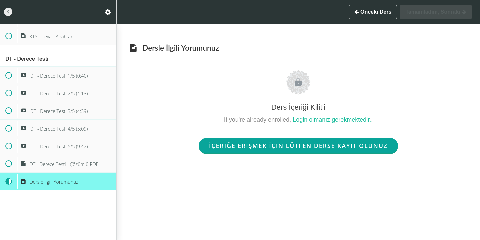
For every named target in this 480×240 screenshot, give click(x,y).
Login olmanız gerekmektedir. (332, 119)
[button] (8, 12)
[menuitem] (108, 12)
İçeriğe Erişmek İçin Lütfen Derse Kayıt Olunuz (298, 146)
